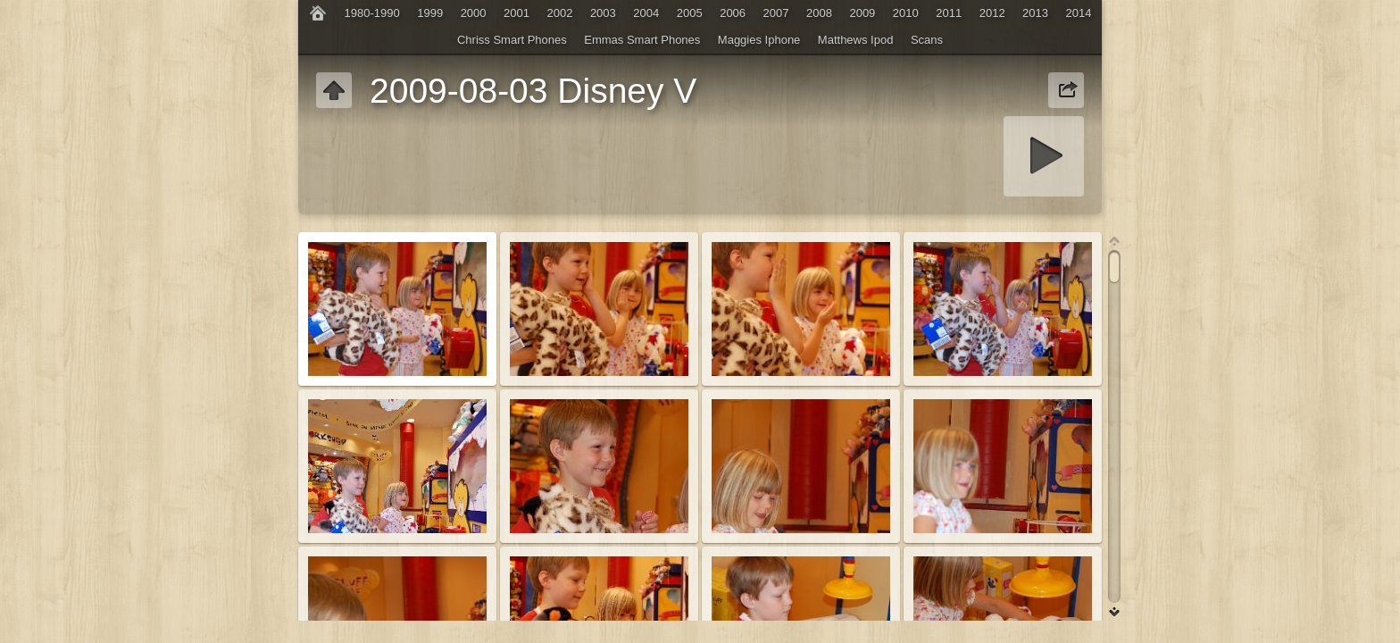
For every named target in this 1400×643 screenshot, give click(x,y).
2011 (949, 13)
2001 (516, 13)
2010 (906, 13)
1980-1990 (372, 13)
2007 (776, 13)
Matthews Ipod (856, 39)
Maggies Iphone (759, 39)
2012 (992, 13)
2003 (603, 13)
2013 (1035, 13)
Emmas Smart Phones (642, 39)
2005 (690, 13)
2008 (819, 13)
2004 (646, 13)
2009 (862, 13)
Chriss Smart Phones (512, 39)
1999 (430, 13)
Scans (927, 39)
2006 (733, 13)
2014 (1079, 13)
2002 (559, 13)
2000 (474, 13)
